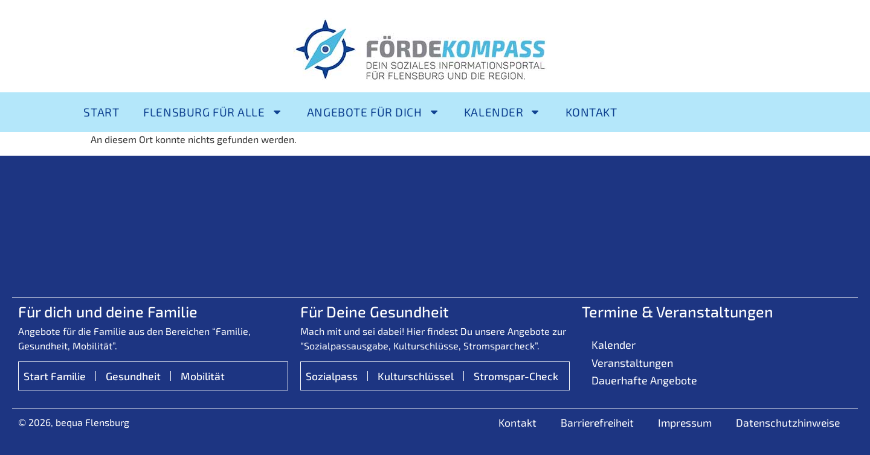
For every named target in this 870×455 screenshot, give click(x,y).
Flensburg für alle (213, 112)
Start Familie (55, 376)
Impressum (685, 422)
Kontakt (591, 112)
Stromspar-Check (516, 376)
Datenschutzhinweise (788, 422)
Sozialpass (332, 376)
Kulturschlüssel (416, 376)
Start (101, 112)
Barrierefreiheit (597, 422)
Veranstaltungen (632, 362)
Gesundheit (133, 376)
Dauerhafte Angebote (644, 380)
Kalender (502, 112)
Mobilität (203, 376)
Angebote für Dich (373, 112)
